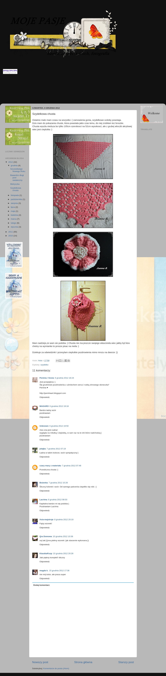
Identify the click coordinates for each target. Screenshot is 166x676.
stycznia (15, 227)
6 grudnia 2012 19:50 (59, 426)
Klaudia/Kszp (45, 553)
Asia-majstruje (46, 519)
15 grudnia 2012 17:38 (59, 570)
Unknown (44, 426)
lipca (13, 207)
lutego (14, 223)
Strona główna (83, 662)
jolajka (42, 449)
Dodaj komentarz (41, 585)
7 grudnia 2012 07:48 (71, 465)
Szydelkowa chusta (15, 189)
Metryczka (15, 184)
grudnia (14, 165)
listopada (15, 195)
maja (13, 211)
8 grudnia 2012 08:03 (57, 499)
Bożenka (43, 483)
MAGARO (44, 406)
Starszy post (126, 662)
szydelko (44, 365)
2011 (10, 232)
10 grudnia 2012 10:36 (63, 536)
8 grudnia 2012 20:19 (63, 519)
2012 (10, 162)
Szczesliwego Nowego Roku (17, 170)
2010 (10, 236)
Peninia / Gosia (46, 378)
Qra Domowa (45, 536)
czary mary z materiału (50, 465)
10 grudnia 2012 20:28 (63, 553)
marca (14, 219)
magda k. (43, 570)
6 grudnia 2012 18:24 (64, 378)
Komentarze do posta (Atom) (56, 668)
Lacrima (43, 499)
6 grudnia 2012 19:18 (59, 406)
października (17, 199)
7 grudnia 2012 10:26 (58, 483)
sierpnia (14, 203)
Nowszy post (40, 662)
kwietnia (15, 215)
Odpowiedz (44, 397)
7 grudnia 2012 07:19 (56, 449)
